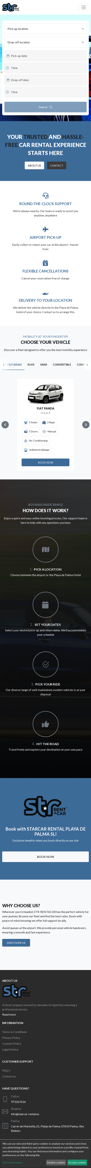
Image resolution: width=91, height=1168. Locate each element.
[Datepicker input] (45, 56)
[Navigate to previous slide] (5, 424)
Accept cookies (77, 1162)
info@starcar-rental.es (25, 1114)
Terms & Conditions (14, 1032)
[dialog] (45, 1154)
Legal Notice (10, 1049)
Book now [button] (45, 856)
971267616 (18, 1101)
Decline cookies (56, 1162)
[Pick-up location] (45, 28)
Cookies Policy (11, 1043)
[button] (34, 165)
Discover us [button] (16, 942)
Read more (9, 1014)
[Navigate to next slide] (86, 424)
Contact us (9, 1076)
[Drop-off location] (45, 42)
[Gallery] (45, 425)
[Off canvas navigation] (84, 7)
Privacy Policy (11, 1037)
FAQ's (6, 1070)
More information (12, 1162)
